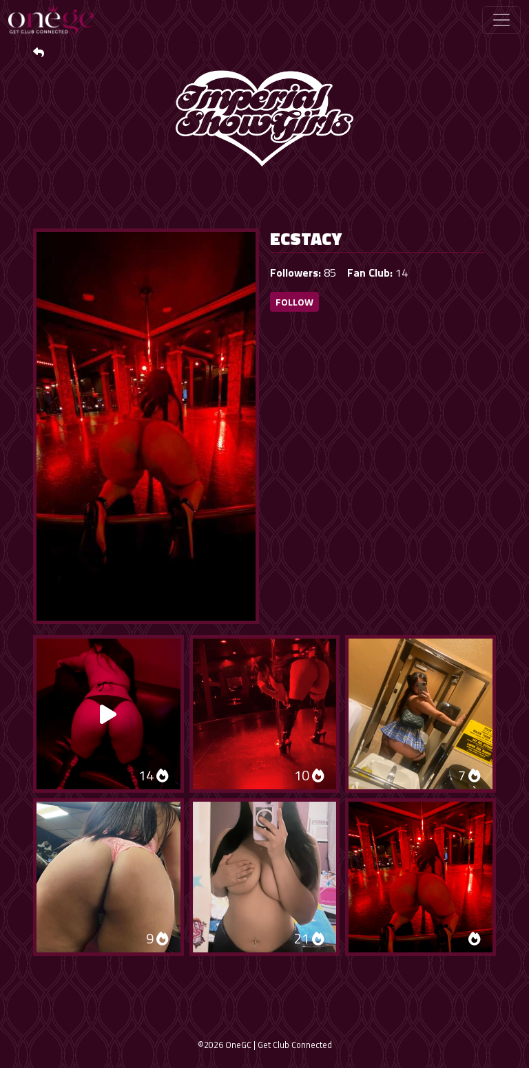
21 (309, 938)
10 (309, 775)
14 (153, 775)
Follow (294, 302)
